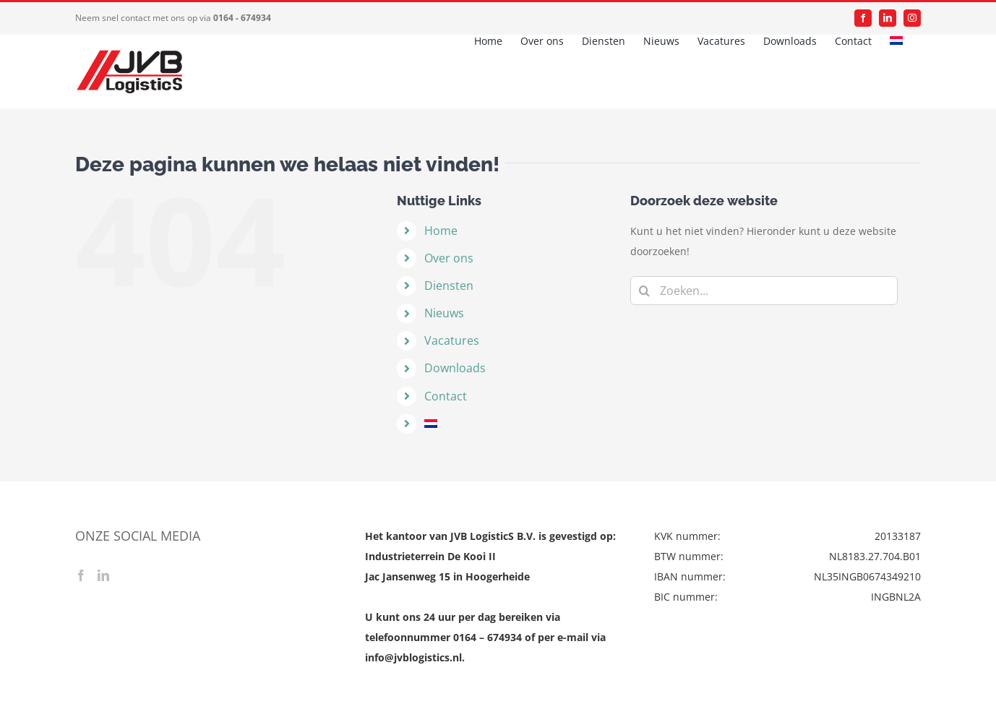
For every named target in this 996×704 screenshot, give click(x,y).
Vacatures (451, 340)
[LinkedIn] (103, 575)
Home (441, 231)
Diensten (448, 285)
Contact (445, 396)
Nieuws (444, 313)
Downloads (455, 368)
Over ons (448, 258)
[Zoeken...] (764, 290)
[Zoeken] (644, 290)
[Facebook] (81, 575)
